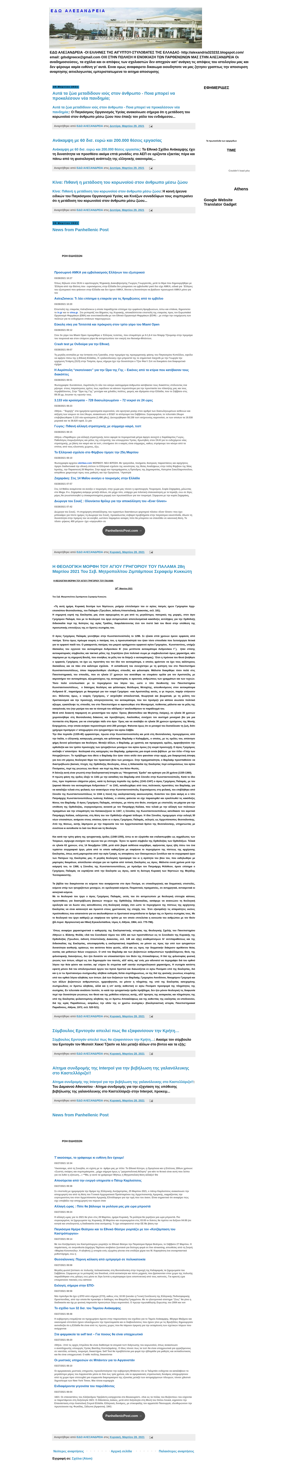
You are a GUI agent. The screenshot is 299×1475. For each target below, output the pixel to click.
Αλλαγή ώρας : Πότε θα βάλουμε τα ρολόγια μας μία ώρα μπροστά (102, 1206)
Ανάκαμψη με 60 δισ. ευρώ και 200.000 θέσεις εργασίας (107, 140)
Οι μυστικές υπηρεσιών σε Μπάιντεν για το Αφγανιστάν (94, 1360)
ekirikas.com (85, 463)
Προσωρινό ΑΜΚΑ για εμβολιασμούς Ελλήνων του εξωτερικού (99, 272)
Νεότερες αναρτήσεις (68, 1451)
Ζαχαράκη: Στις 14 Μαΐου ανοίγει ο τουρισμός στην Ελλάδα (97, 478)
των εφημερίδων (229, 141)
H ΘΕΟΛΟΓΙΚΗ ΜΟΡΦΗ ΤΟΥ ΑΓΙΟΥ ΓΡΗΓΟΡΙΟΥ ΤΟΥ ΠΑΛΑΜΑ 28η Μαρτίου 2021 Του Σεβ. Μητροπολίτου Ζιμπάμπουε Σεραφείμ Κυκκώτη (122, 569)
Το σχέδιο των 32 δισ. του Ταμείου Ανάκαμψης (87, 1308)
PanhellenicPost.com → (123, 530)
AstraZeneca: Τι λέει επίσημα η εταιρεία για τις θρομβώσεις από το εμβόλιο (108, 298)
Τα (207, 141)
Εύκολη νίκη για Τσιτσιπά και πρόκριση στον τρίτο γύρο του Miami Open (106, 324)
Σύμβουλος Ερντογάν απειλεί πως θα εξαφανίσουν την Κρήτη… (115, 1030)
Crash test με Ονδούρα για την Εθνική (81, 344)
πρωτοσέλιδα (215, 141)
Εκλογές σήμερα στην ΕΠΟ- (74, 1285)
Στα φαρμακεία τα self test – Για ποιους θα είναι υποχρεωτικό (98, 1334)
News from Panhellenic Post (80, 229)
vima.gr (74, 312)
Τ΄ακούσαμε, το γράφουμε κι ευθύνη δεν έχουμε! (89, 1157)
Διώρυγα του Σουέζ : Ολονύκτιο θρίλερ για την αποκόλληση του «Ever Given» (110, 501)
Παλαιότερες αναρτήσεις (176, 1451)
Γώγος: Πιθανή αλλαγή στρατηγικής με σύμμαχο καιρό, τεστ (97, 426)
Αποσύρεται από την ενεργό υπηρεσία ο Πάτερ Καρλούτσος (98, 1180)
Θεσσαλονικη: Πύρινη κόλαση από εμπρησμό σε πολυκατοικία (99, 1259)
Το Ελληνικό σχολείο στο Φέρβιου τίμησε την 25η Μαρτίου (96, 452)
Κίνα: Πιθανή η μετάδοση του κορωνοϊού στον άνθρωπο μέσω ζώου (120, 182)
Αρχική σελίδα (121, 1451)
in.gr (59, 312)
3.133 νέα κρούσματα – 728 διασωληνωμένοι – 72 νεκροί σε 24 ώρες (103, 400)
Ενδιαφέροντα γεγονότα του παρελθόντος (84, 1386)
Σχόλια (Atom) (82, 1458)
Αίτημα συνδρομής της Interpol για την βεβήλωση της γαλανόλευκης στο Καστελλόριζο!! (123, 1082)
